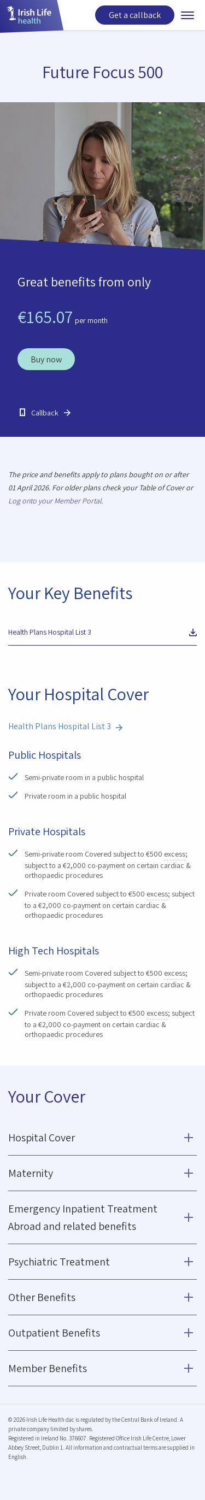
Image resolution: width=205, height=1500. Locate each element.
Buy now (46, 359)
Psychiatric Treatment (59, 1262)
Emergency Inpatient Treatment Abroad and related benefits (82, 1217)
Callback (44, 413)
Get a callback (135, 15)
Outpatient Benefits (54, 1333)
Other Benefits (41, 1297)
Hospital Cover (41, 1137)
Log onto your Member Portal (54, 501)
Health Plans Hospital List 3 (49, 632)
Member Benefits (47, 1368)
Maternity (30, 1173)
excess (174, 854)
